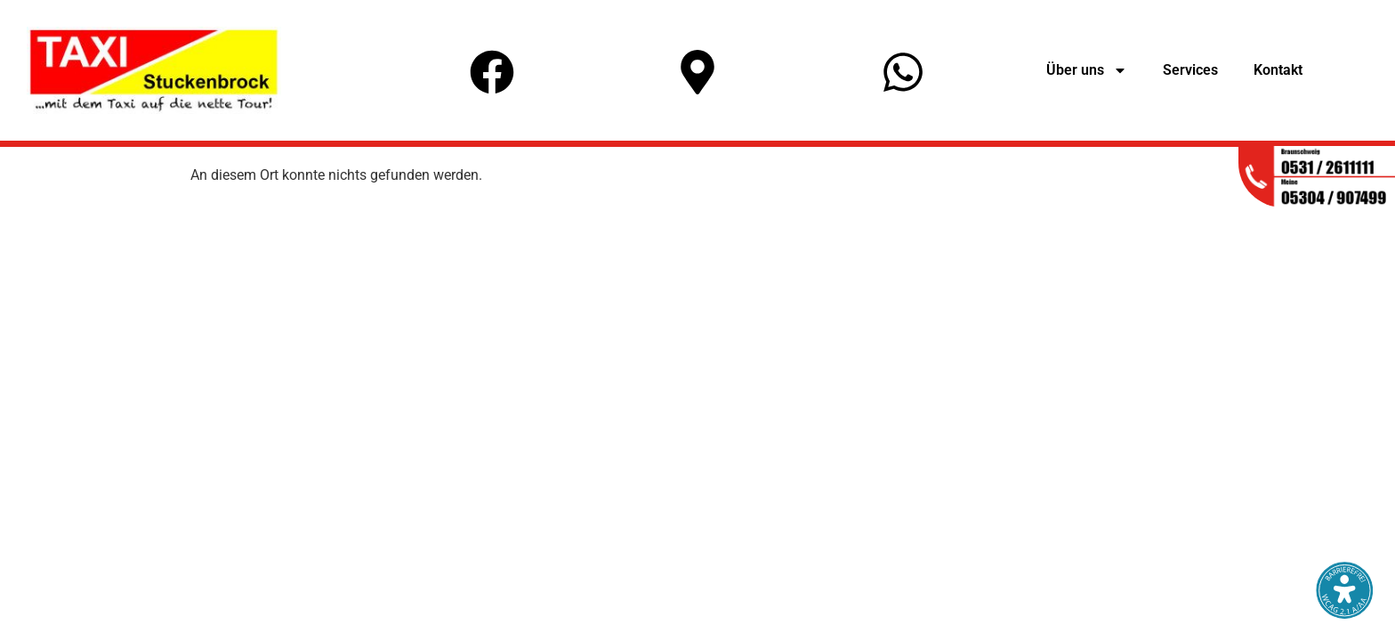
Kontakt (1278, 69)
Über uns (1086, 70)
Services (1190, 69)
